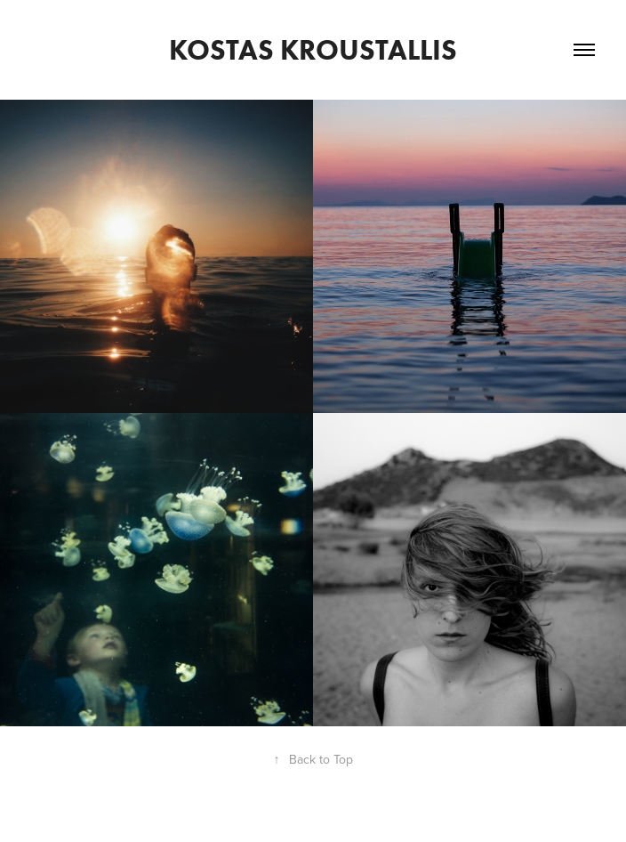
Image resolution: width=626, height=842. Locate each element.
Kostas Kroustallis (313, 49)
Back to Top (313, 759)
